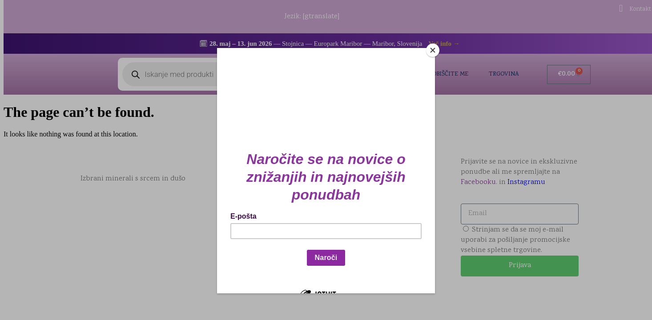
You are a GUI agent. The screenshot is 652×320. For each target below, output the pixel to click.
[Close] (432, 50)
